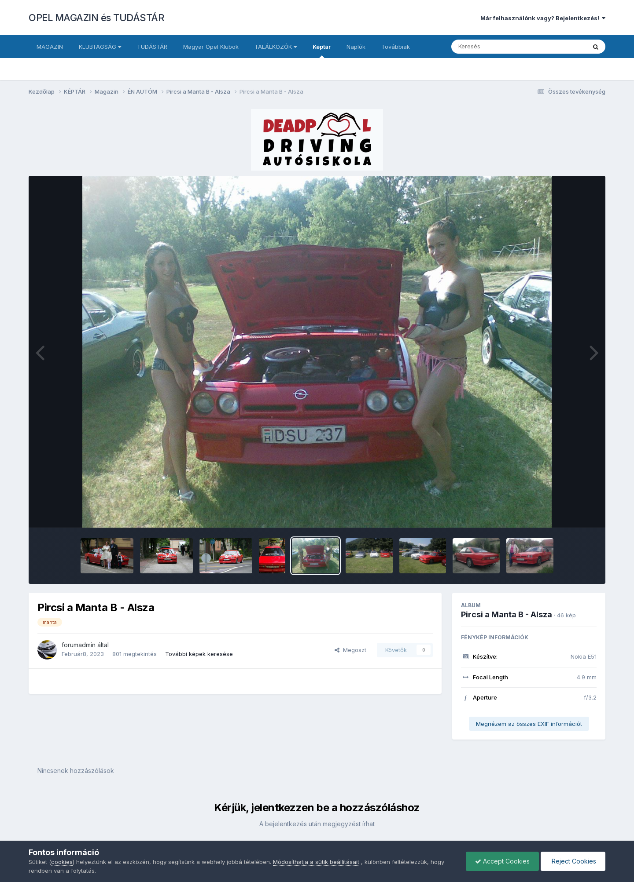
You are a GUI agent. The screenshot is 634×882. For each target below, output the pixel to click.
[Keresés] (494, 47)
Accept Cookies (502, 861)
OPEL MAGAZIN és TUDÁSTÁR (96, 17)
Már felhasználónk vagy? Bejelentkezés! (542, 18)
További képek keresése (199, 653)
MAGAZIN (50, 46)
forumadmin (79, 645)
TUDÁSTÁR (152, 46)
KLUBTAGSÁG (100, 46)
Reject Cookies (573, 861)
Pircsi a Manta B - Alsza (506, 614)
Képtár (322, 50)
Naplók (355, 46)
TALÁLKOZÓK (275, 46)
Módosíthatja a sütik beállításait (316, 861)
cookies (62, 861)
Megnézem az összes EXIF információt (529, 723)
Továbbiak (395, 46)
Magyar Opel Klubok (211, 46)
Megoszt (350, 649)
